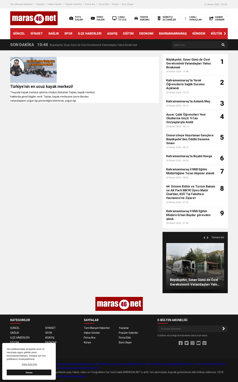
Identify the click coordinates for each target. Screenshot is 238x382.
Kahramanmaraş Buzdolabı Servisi (75, 363)
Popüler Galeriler (73, 4)
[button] (225, 33)
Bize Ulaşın (128, 4)
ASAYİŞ (112, 33)
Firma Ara (90, 4)
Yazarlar (40, 4)
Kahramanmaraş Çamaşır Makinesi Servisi (122, 363)
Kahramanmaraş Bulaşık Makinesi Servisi (173, 363)
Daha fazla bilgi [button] (29, 364)
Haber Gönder (55, 4)
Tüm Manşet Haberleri (21, 4)
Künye (115, 4)
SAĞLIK (53, 33)
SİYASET (36, 33)
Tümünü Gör (218, 237)
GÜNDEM (198, 33)
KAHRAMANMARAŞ (173, 33)
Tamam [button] (28, 372)
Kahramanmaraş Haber (71, 376)
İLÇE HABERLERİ (90, 33)
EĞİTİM (128, 33)
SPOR (68, 33)
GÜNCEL (19, 33)
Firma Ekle (103, 4)
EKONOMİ (146, 33)
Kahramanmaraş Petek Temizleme (79, 368)
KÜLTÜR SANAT (222, 33)
